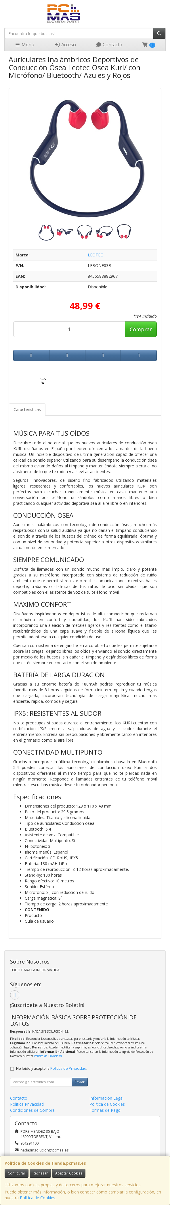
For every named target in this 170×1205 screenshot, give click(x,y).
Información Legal (106, 1098)
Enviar (80, 1082)
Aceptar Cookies (68, 1173)
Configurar (16, 1173)
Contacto (109, 44)
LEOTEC (95, 255)
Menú (24, 44)
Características (27, 409)
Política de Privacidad (48, 1056)
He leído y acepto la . (51, 1068)
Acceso (65, 44)
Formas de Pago (105, 1110)
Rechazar (40, 1173)
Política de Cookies (37, 1197)
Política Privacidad (27, 1104)
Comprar (141, 329)
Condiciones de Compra (32, 1110)
